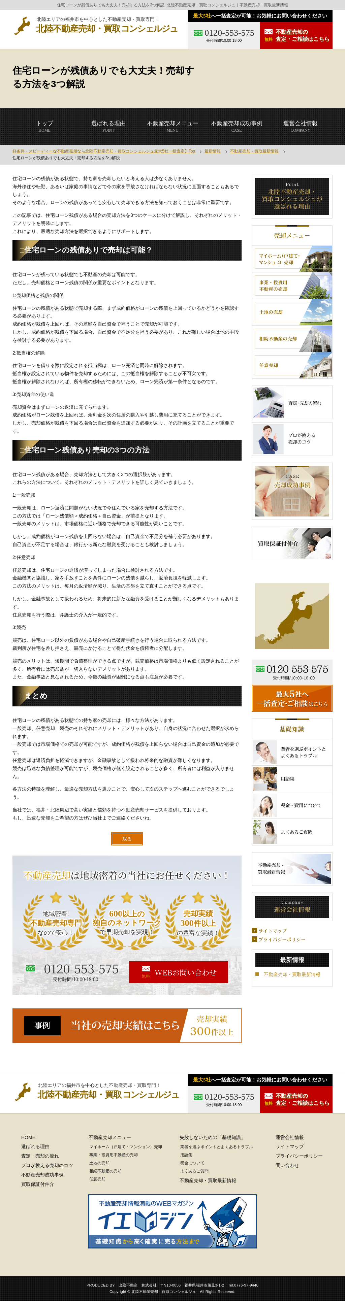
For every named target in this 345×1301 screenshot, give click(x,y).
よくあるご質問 (194, 1171)
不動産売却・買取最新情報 (254, 151)
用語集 (186, 1155)
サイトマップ (290, 1146)
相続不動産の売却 (105, 1171)
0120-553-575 (229, 33)
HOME (44, 126)
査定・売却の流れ (40, 1156)
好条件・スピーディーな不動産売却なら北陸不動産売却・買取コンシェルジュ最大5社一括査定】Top (103, 151)
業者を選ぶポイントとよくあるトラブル (216, 1146)
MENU (172, 126)
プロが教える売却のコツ (47, 1165)
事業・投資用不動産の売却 (113, 1155)
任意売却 (97, 1179)
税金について (192, 1163)
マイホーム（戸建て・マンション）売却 (125, 1146)
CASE (236, 126)
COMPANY (300, 126)
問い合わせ (287, 1165)
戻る (127, 838)
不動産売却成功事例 (42, 1174)
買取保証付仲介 (37, 1184)
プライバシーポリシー (299, 1156)
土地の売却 (99, 1163)
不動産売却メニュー (110, 1137)
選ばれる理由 (35, 1146)
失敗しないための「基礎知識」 (213, 1137)
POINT (108, 126)
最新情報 (213, 151)
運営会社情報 (290, 1137)
